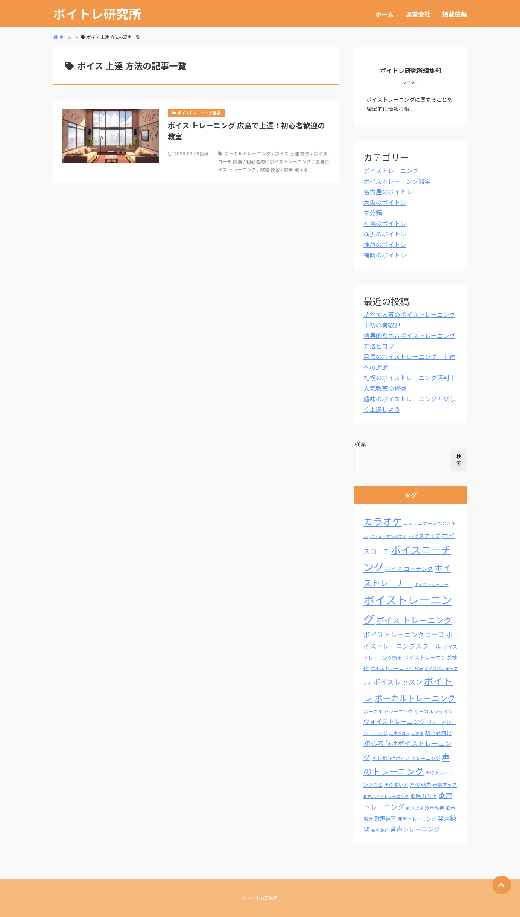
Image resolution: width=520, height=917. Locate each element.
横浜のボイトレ (384, 233)
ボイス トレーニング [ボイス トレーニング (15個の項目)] (414, 620)
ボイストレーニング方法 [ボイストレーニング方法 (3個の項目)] (396, 668)
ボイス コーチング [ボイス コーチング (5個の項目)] (409, 568)
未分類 (372, 212)
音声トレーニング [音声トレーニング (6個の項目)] (415, 828)
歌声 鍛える (296, 169)
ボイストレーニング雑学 (397, 181)
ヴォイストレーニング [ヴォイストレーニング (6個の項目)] (394, 721)
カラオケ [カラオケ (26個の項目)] (382, 521)
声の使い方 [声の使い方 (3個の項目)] (396, 784)
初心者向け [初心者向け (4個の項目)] (438, 732)
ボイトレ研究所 (97, 14)
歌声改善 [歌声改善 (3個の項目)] (434, 807)
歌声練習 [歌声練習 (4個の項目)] (385, 818)
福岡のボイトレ (384, 254)
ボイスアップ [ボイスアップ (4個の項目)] (424, 535)
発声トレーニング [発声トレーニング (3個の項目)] (417, 818)
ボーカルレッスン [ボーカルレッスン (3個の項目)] (433, 711)
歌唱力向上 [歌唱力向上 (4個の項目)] (423, 796)
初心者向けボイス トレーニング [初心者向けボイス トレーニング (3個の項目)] (406, 758)
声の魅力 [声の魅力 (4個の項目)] (420, 784)
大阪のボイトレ (384, 202)
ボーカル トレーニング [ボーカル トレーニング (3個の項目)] (388, 711)
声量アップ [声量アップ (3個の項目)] (445, 784)
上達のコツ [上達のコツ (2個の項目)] (399, 733)
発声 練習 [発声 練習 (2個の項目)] (380, 830)
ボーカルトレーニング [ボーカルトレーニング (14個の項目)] (415, 698)
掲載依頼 (454, 13)
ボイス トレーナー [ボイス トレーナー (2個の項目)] (431, 584)
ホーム (385, 13)
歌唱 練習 (270, 169)
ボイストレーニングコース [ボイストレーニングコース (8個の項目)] (404, 634)
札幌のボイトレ (384, 223)
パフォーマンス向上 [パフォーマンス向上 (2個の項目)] (388, 536)
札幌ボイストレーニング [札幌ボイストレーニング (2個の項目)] (386, 796)
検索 (360, 443)
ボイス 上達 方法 (292, 153)
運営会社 (418, 13)
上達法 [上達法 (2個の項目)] (417, 733)
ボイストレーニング (390, 170)
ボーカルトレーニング (247, 153)
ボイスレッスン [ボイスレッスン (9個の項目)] (398, 681)
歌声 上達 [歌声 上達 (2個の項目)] (415, 808)
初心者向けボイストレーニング (278, 161)
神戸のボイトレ (384, 244)
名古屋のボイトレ (388, 191)
